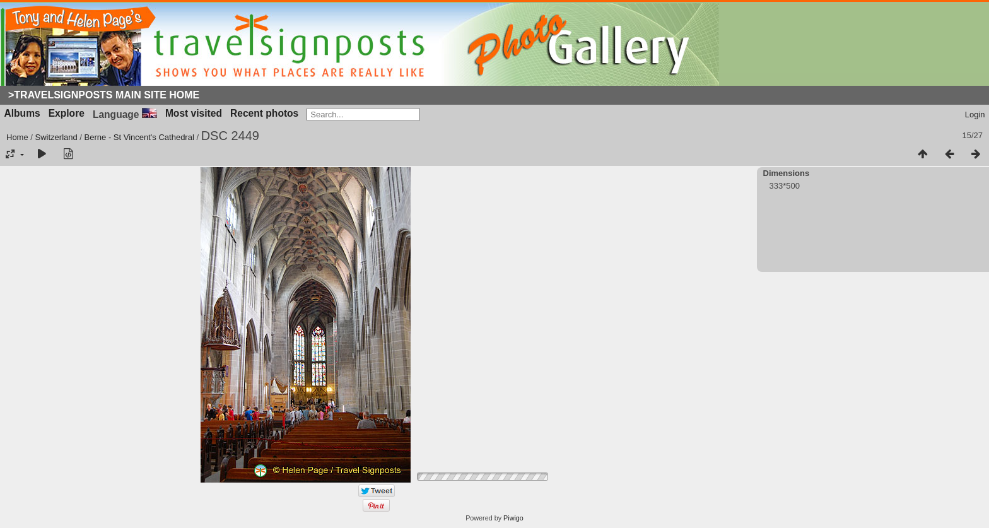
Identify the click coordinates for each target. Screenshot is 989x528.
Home (17, 137)
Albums (22, 113)
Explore (67, 113)
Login (975, 114)
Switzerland (56, 137)
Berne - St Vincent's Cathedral (139, 137)
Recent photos (264, 113)
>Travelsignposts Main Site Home (103, 95)
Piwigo (513, 518)
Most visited (193, 113)
